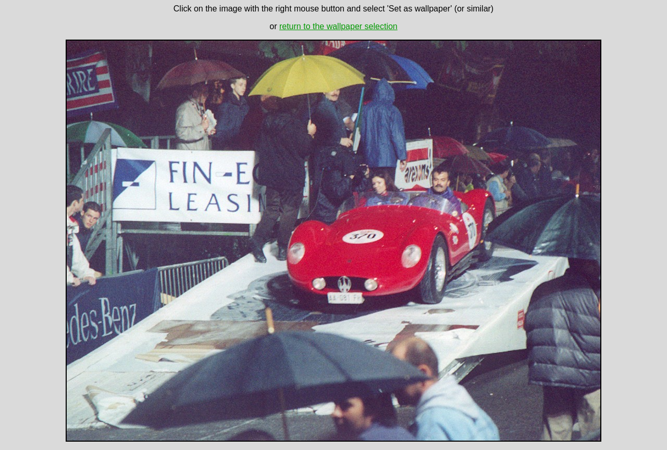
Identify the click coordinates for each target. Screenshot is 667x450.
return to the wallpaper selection (338, 26)
